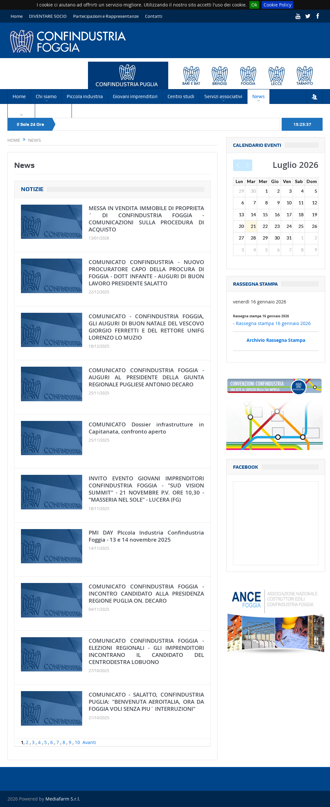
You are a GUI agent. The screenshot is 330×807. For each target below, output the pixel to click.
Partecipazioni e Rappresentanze (106, 16)
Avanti (89, 742)
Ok (254, 5)
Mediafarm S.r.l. (62, 799)
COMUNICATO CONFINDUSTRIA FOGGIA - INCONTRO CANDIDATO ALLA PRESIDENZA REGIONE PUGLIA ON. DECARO (146, 593)
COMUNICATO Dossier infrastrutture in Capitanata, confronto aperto (146, 428)
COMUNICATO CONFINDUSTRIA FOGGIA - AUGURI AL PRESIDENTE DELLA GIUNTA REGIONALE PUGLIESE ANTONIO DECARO (146, 377)
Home (17, 16)
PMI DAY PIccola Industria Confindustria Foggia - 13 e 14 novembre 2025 (146, 536)
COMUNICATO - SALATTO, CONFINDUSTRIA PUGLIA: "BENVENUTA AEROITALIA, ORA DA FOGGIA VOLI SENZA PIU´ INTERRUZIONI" (146, 701)
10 (77, 742)
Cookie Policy (277, 5)
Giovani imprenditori (135, 96)
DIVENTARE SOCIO (48, 16)
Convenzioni (53, 111)
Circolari (21, 111)
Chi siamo (46, 96)
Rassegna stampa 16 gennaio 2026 (273, 323)
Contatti (153, 16)
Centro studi (181, 96)
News (258, 96)
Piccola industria (85, 96)
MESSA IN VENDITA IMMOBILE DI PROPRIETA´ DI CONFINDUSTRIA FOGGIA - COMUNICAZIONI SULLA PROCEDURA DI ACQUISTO (146, 218)
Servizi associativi (223, 96)
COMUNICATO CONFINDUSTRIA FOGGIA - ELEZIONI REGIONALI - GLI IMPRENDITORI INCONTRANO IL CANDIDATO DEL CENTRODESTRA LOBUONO (146, 651)
